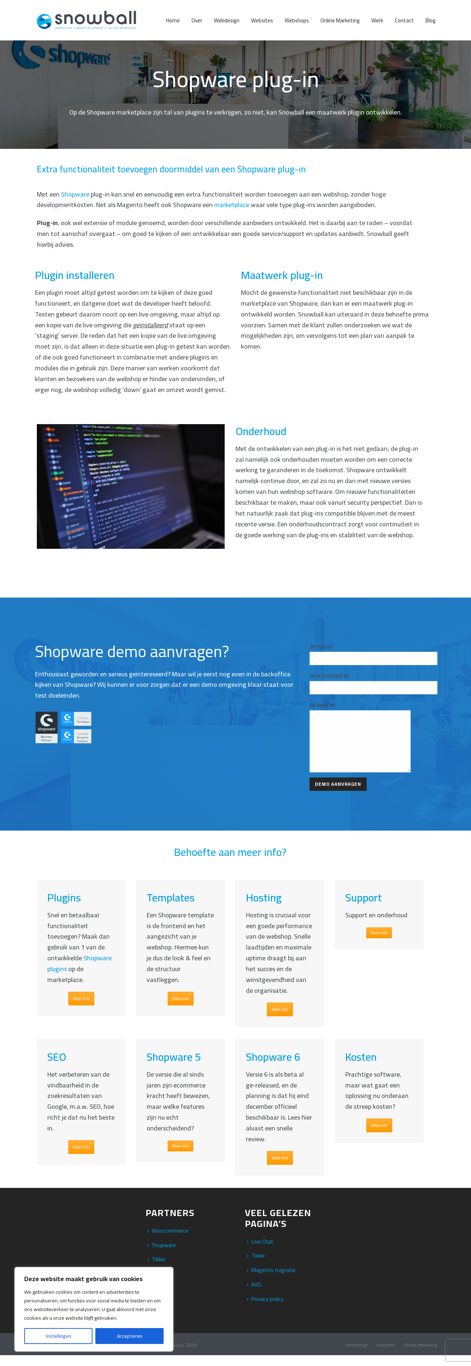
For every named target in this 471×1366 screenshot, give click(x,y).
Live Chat (260, 1252)
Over (196, 20)
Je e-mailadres (330, 675)
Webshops (297, 20)
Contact (404, 20)
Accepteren (129, 1336)
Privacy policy (265, 1309)
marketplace (231, 205)
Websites (262, 20)
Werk (377, 20)
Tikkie (256, 1266)
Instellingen (58, 1336)
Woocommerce (168, 1241)
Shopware (75, 194)
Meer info (81, 1009)
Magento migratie (271, 1280)
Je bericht (323, 705)
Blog (430, 20)
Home (173, 20)
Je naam (321, 646)
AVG (254, 1295)
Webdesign (226, 20)
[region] (93, 1309)
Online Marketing (340, 20)
